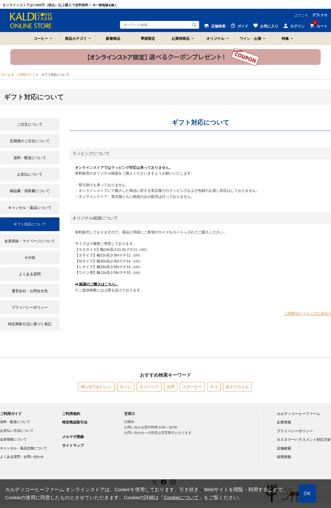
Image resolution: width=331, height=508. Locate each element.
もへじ (125, 386)
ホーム (6, 75)
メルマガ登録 (73, 437)
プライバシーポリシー (295, 431)
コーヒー (41, 38)
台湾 (171, 386)
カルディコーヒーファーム (298, 414)
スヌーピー (192, 386)
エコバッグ (149, 386)
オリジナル (215, 38)
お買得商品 (180, 38)
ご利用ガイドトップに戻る (307, 314)
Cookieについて (181, 497)
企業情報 (284, 422)
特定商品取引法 (74, 422)
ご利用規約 (71, 414)
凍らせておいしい (96, 386)
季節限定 (148, 38)
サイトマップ (73, 445)
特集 (285, 38)
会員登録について (13, 439)
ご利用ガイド (26, 75)
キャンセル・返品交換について (23, 448)
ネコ (214, 386)
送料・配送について (15, 422)
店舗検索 (284, 448)
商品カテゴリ (76, 38)
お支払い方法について (17, 431)
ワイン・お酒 (250, 38)
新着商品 (113, 38)
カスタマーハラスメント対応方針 (304, 439)
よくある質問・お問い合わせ (22, 457)
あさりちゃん (237, 386)
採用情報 (284, 457)
